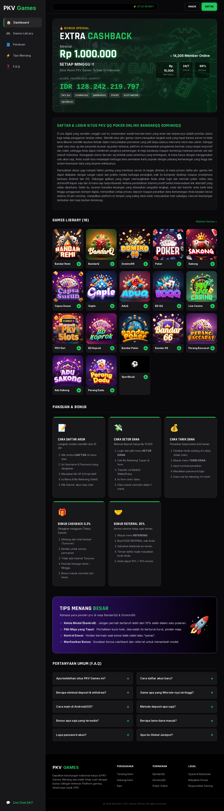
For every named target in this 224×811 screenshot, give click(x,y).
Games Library (19, 33)
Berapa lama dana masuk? (158, 720)
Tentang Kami (125, 774)
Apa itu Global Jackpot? (156, 735)
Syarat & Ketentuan (199, 774)
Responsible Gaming (200, 785)
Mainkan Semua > (206, 221)
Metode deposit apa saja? (158, 706)
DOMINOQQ (81, 95)
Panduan (15, 44)
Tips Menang (18, 55)
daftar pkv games (197, 170)
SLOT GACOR (131, 95)
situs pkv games (124, 138)
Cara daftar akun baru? (156, 678)
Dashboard (18, 22)
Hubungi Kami (125, 780)
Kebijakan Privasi (198, 780)
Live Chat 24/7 (19, 802)
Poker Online (160, 785)
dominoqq (96, 200)
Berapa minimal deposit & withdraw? (81, 692)
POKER (114, 95)
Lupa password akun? (71, 735)
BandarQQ (159, 774)
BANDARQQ (99, 95)
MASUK (192, 6)
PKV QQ (66, 95)
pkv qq (111, 155)
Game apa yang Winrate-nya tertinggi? (167, 692)
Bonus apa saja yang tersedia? (77, 720)
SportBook (67, 101)
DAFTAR (209, 6)
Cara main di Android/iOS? (74, 706)
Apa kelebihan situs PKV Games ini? (81, 678)
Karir (119, 785)
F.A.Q (13, 66)
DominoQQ (159, 780)
